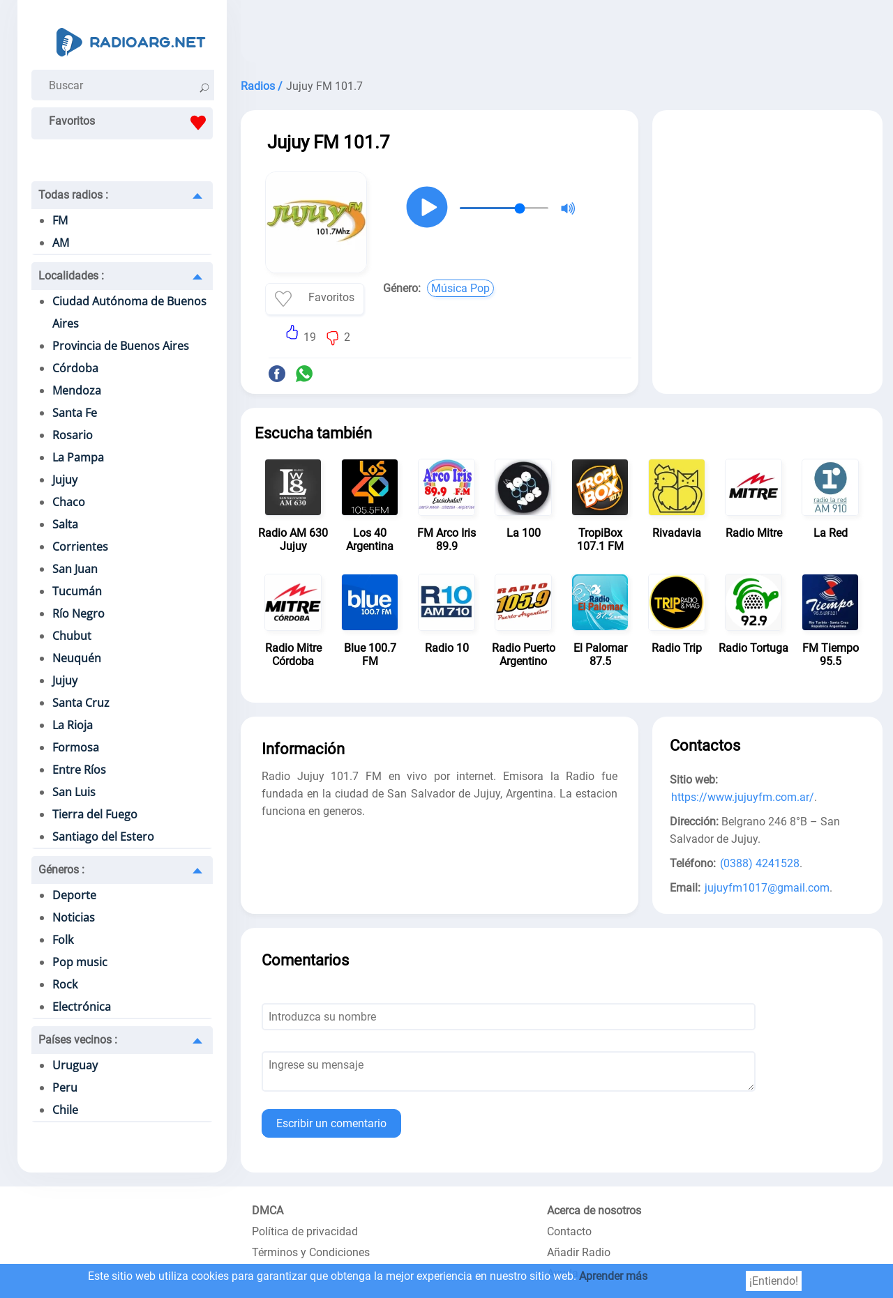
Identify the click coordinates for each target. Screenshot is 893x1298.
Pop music (79, 962)
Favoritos (131, 122)
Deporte (74, 895)
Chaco (68, 502)
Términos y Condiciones (311, 1252)
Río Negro (78, 613)
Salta (65, 524)
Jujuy (64, 479)
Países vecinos (77, 1039)
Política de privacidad (305, 1231)
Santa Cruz (81, 702)
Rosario (72, 435)
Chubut (71, 635)
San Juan (75, 569)
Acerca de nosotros (594, 1210)
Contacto (569, 1231)
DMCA (267, 1210)
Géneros (61, 869)
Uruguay (75, 1065)
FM (60, 220)
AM (60, 242)
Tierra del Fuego (94, 814)
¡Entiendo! (773, 1281)
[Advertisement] (562, 35)
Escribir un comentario (331, 1123)
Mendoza (76, 390)
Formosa (75, 747)
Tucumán (77, 591)
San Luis (74, 792)
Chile (65, 1109)
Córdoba (75, 368)
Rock (64, 984)
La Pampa (78, 457)
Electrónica (81, 1006)
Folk (62, 939)
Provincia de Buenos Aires (120, 345)
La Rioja (72, 725)
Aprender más (613, 1276)
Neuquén (76, 658)
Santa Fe (74, 412)
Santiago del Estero (103, 836)
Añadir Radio (578, 1252)
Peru (64, 1087)
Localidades (71, 275)
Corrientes (80, 546)
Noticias (73, 917)
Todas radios (73, 194)
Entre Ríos (79, 769)
